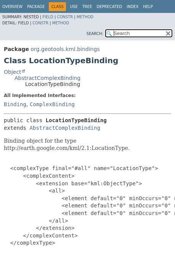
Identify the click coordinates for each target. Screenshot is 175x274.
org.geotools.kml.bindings (65, 49)
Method (85, 17)
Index (132, 7)
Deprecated (109, 7)
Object (12, 72)
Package (36, 7)
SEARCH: (95, 34)
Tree (87, 7)
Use (74, 7)
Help (148, 7)
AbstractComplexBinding (47, 78)
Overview (12, 7)
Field (47, 17)
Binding (15, 104)
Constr (65, 17)
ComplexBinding (52, 104)
